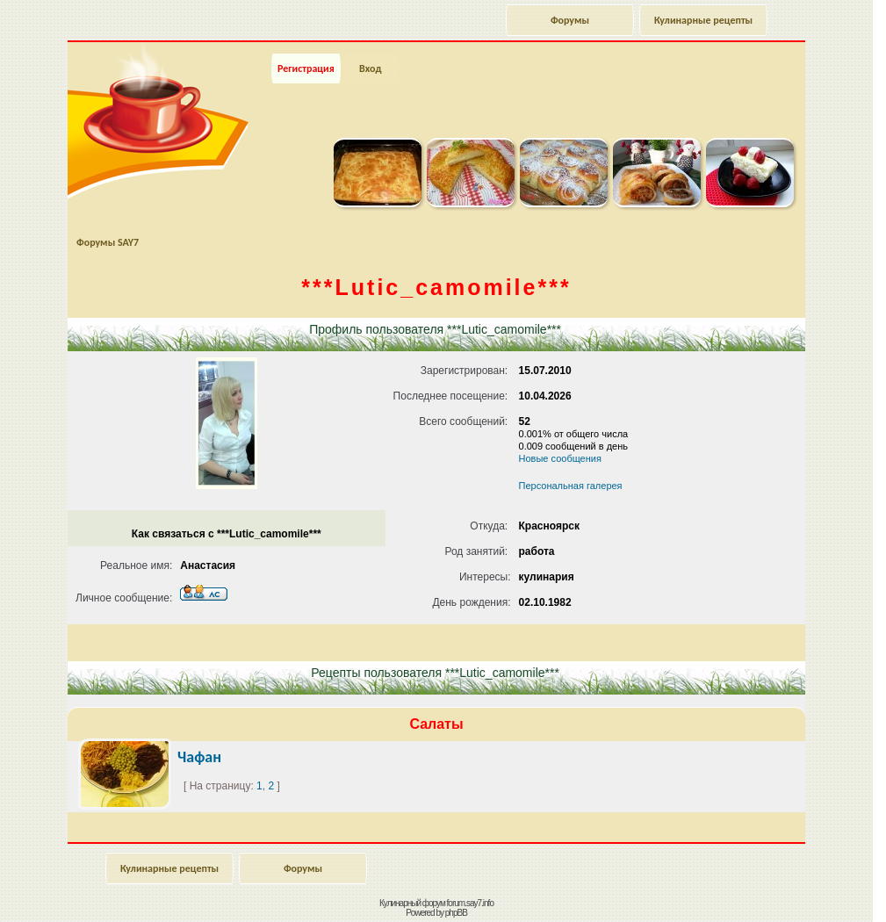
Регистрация (306, 68)
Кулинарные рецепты (703, 20)
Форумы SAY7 (107, 242)
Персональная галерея (571, 485)
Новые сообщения (560, 458)
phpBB (456, 913)
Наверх (811, 889)
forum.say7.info (470, 903)
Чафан (199, 757)
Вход (370, 68)
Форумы (570, 20)
